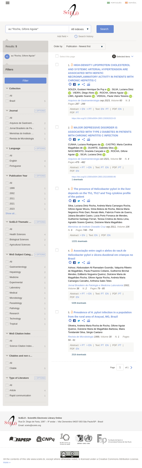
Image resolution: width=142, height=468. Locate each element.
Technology (15, 318)
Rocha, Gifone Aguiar (91, 277)
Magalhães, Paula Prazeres (85, 271)
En (83, 109)
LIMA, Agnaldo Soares (79, 96)
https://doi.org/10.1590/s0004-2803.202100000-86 (94, 177)
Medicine (14, 277)
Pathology (14, 308)
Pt (90, 109)
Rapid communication (20, 395)
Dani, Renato (91, 212)
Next (131, 369)
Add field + (62, 36)
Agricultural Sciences (20, 244)
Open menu (8, 3)
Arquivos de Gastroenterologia (22, 123)
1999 (12, 188)
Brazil (12, 101)
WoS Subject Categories (21, 254)
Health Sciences (18, 234)
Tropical (13, 324)
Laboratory (15, 287)
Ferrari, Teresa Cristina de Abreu (106, 219)
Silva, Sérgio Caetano (91, 332)
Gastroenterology (18, 267)
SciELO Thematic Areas (21, 222)
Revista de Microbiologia (22, 138)
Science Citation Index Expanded (22, 346)
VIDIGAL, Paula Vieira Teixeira (112, 96)
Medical (13, 292)
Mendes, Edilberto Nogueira (82, 274)
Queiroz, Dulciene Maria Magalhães (103, 222)
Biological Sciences (19, 239)
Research (14, 313)
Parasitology (16, 303)
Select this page (67, 56)
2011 (12, 198)
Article (13, 390)
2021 (12, 203)
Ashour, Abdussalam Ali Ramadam (86, 267)
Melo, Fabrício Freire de (111, 212)
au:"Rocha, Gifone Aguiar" (37, 29)
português (116, 3)
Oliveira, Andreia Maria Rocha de (85, 325)
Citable (13, 368)
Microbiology (16, 298)
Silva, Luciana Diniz (78, 205)
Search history (85, 36)
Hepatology (15, 272)
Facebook (74, 84)
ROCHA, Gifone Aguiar (112, 92)
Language (14, 148)
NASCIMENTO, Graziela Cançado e (86, 151)
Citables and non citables (21, 356)
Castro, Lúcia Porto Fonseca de (102, 215)
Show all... (11, 213)
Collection (15, 88)
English (13, 161)
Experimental (16, 282)
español (132, 3)
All (11, 95)
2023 (12, 209)
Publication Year (18, 175)
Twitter (78, 84)
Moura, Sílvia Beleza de (95, 209)
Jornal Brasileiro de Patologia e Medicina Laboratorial (22, 128)
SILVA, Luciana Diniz (122, 89)
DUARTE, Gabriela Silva (101, 148)
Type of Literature (19, 378)
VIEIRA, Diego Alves (83, 92)
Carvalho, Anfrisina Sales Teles (95, 281)
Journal (13, 110)
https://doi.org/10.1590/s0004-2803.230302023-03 (94, 118)
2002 (12, 193)
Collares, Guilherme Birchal (115, 271)
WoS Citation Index (20, 333)
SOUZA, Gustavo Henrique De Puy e (87, 89)
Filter (25, 80)
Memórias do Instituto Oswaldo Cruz (22, 133)
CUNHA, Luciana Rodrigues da (84, 144)
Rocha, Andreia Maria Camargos (106, 205)
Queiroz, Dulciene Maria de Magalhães (88, 329)
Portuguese (15, 166)
